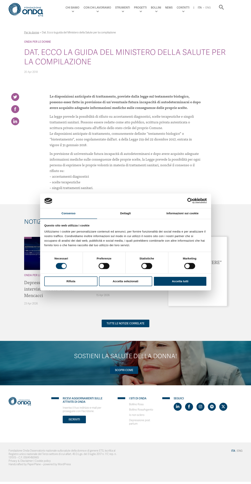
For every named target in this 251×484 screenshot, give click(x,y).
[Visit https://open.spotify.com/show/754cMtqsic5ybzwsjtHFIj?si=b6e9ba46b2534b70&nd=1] (212, 407)
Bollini (170, 7)
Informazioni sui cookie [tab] (182, 213)
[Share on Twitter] (15, 97)
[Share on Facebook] (15, 109)
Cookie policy (43, 461)
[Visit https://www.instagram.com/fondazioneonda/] (200, 407)
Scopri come (124, 370)
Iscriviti (74, 419)
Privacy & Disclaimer (21, 461)
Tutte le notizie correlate (125, 323)
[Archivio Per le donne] (28, 238)
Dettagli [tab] (125, 213)
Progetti (154, 7)
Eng (222, 7)
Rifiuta (71, 281)
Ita (214, 7)
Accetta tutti (180, 281)
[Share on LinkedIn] (15, 121)
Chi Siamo (86, 7)
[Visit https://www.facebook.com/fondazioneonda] (189, 407)
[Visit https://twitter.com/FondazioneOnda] (223, 407)
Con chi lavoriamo (111, 7)
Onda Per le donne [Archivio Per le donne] (37, 41)
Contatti (197, 7)
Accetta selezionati (125, 281)
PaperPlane (34, 464)
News (183, 7)
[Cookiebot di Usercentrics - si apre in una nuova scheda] (190, 200)
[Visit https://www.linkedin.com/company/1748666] (177, 407)
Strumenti (136, 7)
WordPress (64, 464)
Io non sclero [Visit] (136, 415)
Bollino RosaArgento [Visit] (141, 409)
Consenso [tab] (68, 213)
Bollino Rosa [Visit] (136, 404)
